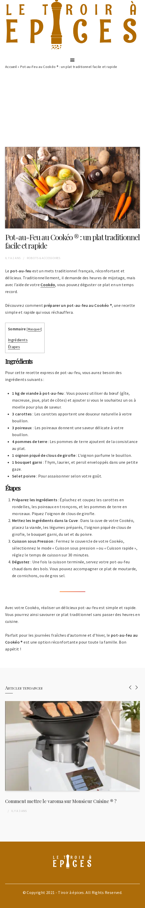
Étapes (14, 346)
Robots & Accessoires (43, 258)
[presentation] (130, 687)
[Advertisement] (72, 108)
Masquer (34, 329)
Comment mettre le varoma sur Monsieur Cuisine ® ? (61, 801)
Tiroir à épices (71, 892)
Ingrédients (18, 339)
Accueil (11, 66)
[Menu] (72, 59)
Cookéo (47, 284)
